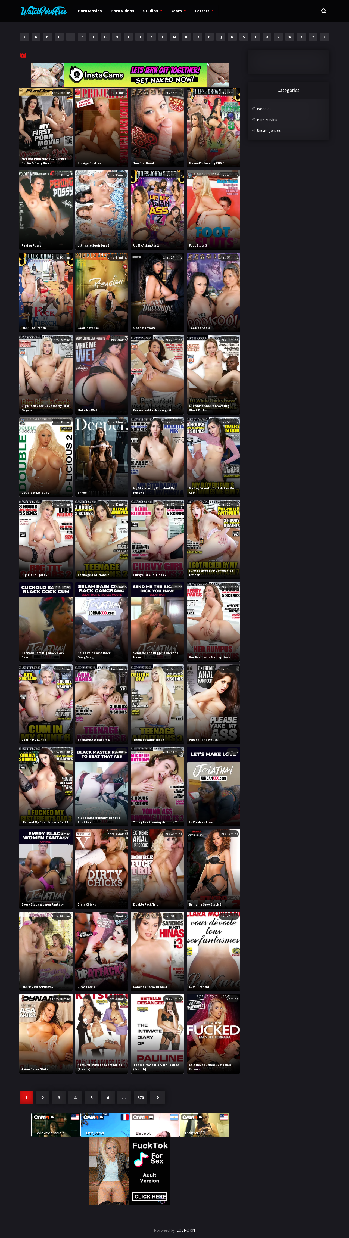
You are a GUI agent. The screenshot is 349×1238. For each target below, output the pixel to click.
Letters (205, 10)
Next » (157, 1097)
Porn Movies (89, 10)
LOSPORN (185, 1230)
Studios (152, 10)
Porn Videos (123, 10)
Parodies (264, 108)
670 (140, 1097)
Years (179, 10)
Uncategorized (269, 130)
